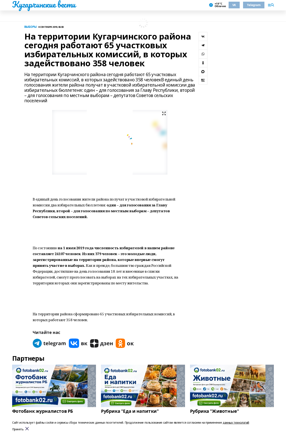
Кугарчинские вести (43, 4)
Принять (18, 429)
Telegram (254, 5)
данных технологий (236, 422)
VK (234, 5)
